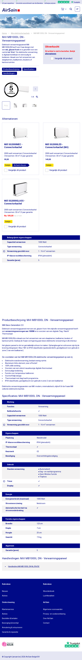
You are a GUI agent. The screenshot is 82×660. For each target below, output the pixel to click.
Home (4, 33)
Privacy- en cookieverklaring (54, 614)
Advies (4, 596)
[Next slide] (35, 88)
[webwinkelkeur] (7, 644)
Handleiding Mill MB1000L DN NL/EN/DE (23, 566)
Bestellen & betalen (9, 618)
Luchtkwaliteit (48, 596)
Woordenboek (48, 591)
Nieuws (5, 591)
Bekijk (8, 165)
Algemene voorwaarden (52, 609)
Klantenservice (8, 609)
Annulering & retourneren (12, 627)
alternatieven (50, 54)
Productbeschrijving (11, 69)
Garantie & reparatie (10, 632)
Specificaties (29, 69)
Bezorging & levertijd (10, 623)
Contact (46, 623)
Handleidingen (9, 73)
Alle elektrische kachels (20, 33)
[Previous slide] (5, 88)
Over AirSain (48, 618)
